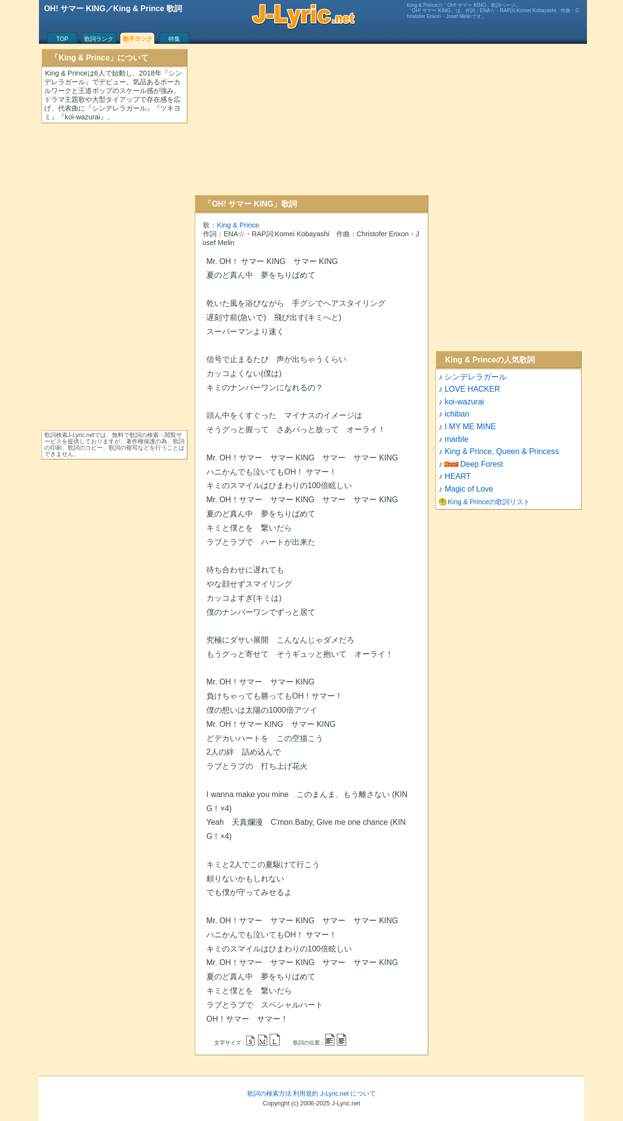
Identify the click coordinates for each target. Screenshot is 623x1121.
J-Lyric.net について (348, 1093)
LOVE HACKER (472, 389)
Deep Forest (481, 464)
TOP (62, 39)
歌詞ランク (98, 39)
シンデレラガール (475, 377)
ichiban (456, 414)
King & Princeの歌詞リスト (489, 502)
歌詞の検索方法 (269, 1093)
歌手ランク (137, 39)
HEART (457, 476)
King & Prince (238, 225)
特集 (174, 39)
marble (456, 439)
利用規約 (305, 1093)
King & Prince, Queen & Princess (501, 451)
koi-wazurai (464, 402)
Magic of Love (468, 489)
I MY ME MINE (470, 426)
